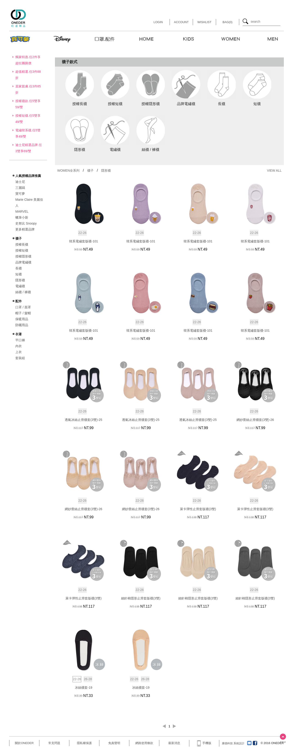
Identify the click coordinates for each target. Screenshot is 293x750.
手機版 (204, 743)
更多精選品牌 (25, 229)
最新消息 (174, 743)
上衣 (18, 352)
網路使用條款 (144, 743)
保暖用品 (21, 319)
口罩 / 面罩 (23, 307)
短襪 (18, 274)
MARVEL (21, 211)
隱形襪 (20, 280)
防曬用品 (21, 325)
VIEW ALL (274, 170)
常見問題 (54, 743)
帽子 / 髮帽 (23, 313)
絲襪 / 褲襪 (23, 292)
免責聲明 (114, 743)
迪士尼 (20, 182)
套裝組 (20, 358)
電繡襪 (20, 286)
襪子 (90, 170)
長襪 (18, 268)
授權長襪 (21, 244)
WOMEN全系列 (68, 170)
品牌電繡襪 (23, 262)
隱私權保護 (84, 743)
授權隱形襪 (23, 256)
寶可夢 (20, 193)
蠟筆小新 (21, 217)
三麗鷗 (20, 188)
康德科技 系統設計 (233, 743)
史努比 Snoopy (26, 223)
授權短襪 (21, 250)
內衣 (18, 346)
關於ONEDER (24, 743)
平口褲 (20, 340)
